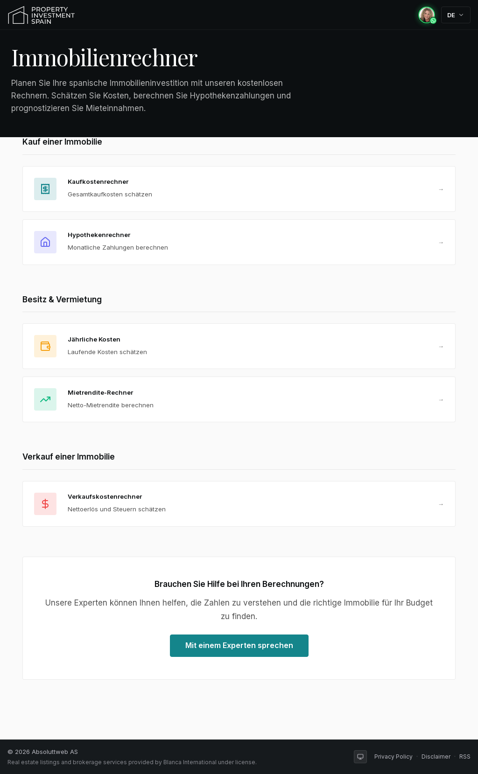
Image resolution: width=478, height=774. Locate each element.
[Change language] (456, 15)
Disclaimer (436, 756)
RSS (465, 756)
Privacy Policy (393, 756)
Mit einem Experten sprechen (239, 645)
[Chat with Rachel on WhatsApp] (427, 15)
